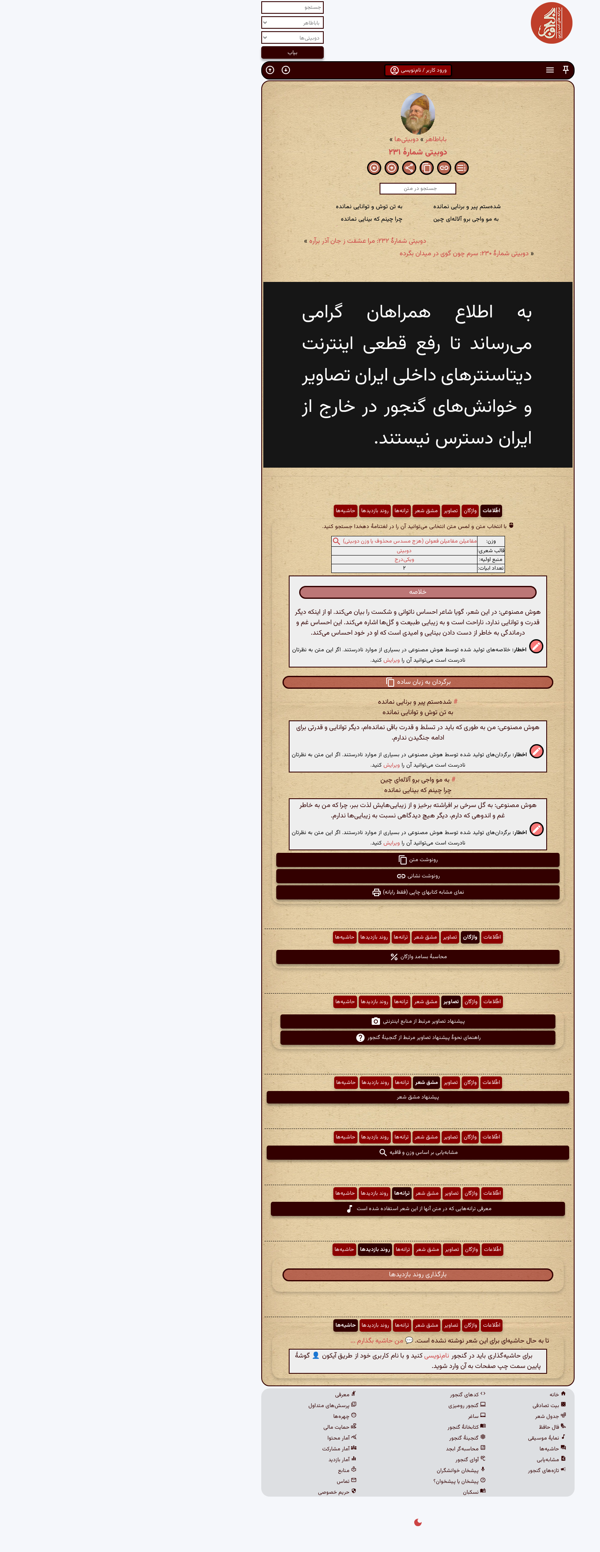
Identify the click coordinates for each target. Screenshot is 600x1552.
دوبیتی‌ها (289, 140)
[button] (448, 70)
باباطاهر (318, 140)
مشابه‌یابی (433, 1460)
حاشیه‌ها (228, 511)
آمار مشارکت (221, 1449)
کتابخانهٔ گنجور (349, 1427)
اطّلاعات (373, 511)
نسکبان (356, 1492)
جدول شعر (432, 1416)
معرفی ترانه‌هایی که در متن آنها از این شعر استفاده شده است (300, 1209)
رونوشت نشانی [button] (300, 876)
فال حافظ (434, 1427)
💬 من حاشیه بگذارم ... (263, 1341)
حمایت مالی (222, 1427)
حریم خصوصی (219, 1492)
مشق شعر (308, 511)
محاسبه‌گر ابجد (348, 1449)
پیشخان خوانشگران (343, 1471)
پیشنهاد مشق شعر (300, 1097)
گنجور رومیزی (349, 1406)
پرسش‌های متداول (214, 1406)
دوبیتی (286, 551)
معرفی (228, 1395)
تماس (229, 1481)
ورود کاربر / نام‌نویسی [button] (300, 70)
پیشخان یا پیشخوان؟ (341, 1481)
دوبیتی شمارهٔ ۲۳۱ (300, 152)
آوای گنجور (353, 1460)
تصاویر (333, 511)
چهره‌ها (227, 1416)
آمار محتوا (224, 1438)
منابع (229, 1471)
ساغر (359, 1416)
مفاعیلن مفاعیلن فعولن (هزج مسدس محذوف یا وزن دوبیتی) (292, 541)
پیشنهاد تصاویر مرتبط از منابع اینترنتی (300, 1021)
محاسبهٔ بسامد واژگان (300, 957)
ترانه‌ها (284, 511)
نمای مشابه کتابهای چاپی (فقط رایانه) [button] (300, 892)
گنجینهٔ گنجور (349, 1438)
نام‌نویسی (318, 1356)
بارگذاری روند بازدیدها (300, 1275)
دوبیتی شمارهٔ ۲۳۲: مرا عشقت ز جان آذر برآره (249, 241)
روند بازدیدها (257, 511)
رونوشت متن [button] (300, 860)
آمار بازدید (224, 1460)
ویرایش (273, 660)
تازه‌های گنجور (429, 1471)
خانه (440, 1395)
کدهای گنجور (350, 1395)
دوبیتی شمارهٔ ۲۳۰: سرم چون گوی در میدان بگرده (346, 254)
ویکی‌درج (286, 560)
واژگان (352, 511)
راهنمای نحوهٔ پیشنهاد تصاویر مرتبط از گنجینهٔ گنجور (300, 1038)
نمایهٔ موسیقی (429, 1438)
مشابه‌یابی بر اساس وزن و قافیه (300, 1153)
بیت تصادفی (431, 1406)
